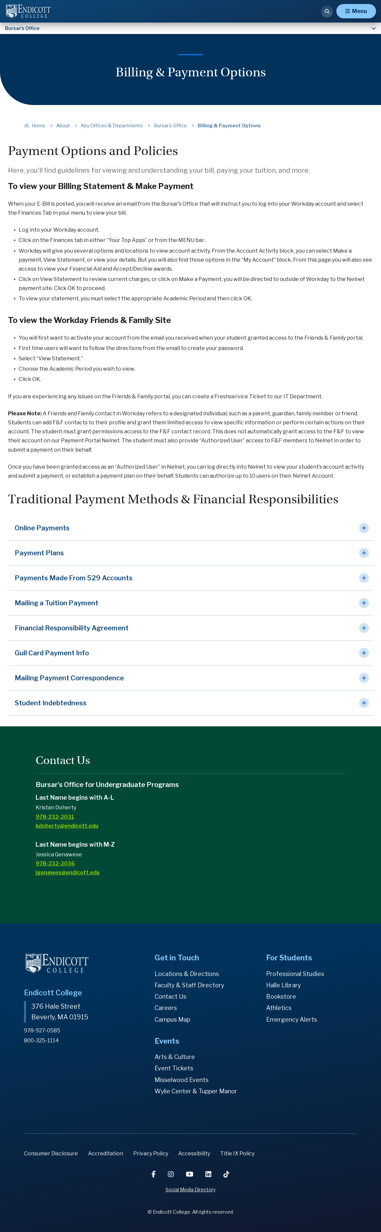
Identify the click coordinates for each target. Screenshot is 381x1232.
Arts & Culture (175, 1056)
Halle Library (283, 985)
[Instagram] (171, 1174)
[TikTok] (226, 1174)
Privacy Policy (150, 1153)
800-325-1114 (41, 1040)
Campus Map (172, 1019)
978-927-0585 (42, 1030)
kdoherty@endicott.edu (67, 826)
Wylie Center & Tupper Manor (196, 1091)
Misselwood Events (181, 1079)
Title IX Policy (237, 1153)
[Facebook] (154, 1174)
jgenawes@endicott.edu (68, 872)
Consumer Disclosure (51, 1153)
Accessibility (194, 1153)
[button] (190, 528)
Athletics (278, 1007)
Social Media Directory (190, 1189)
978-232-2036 (55, 863)
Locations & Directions (187, 973)
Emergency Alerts (291, 1019)
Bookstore (281, 996)
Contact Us (170, 996)
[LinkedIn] (209, 1174)
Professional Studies (295, 973)
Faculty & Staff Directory (190, 985)
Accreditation (105, 1153)
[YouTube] (190, 1174)
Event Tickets (174, 1068)
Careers (166, 1007)
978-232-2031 (55, 817)
